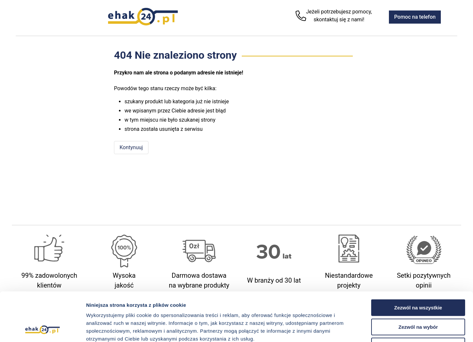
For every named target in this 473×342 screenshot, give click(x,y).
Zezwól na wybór (418, 281)
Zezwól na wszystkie (418, 262)
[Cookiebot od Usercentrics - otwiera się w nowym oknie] (42, 329)
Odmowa (418, 300)
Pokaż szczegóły (350, 329)
